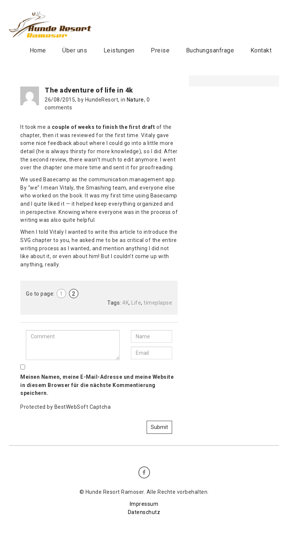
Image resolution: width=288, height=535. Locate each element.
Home (38, 50)
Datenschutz (144, 512)
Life (136, 303)
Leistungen (119, 50)
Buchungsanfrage (210, 50)
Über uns (74, 50)
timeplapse (158, 303)
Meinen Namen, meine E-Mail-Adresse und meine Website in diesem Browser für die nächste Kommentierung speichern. (97, 385)
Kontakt (261, 50)
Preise (160, 50)
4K (125, 303)
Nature (135, 100)
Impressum (144, 504)
